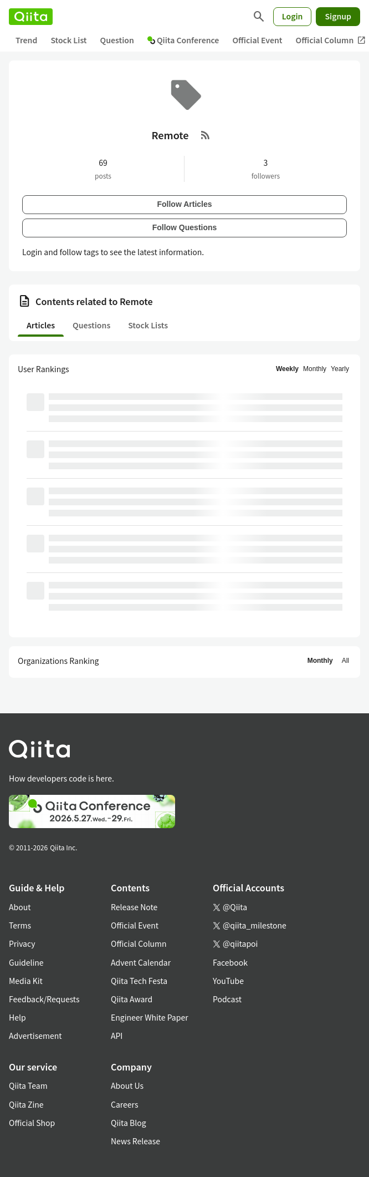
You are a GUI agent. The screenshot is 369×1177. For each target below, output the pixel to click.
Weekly (287, 369)
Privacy (22, 943)
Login (292, 16)
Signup (338, 16)
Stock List (68, 39)
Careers (124, 1104)
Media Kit (26, 980)
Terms (20, 925)
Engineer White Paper (149, 1017)
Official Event (257, 39)
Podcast (227, 998)
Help (17, 1017)
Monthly (314, 369)
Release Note (134, 906)
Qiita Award (131, 998)
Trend (26, 39)
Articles (41, 325)
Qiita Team (28, 1085)
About (19, 906)
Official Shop (32, 1122)
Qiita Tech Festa (139, 980)
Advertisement (35, 1035)
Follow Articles (184, 204)
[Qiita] (31, 16)
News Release (135, 1140)
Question (117, 39)
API (116, 1035)
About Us (127, 1085)
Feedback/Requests (44, 998)
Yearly (340, 369)
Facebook (230, 962)
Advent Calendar (141, 962)
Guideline (26, 962)
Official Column (139, 943)
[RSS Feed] (205, 135)
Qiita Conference (183, 39)
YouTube (228, 980)
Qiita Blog (128, 1122)
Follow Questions (184, 227)
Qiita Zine (26, 1104)
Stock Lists (148, 325)
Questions (91, 325)
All (345, 660)
